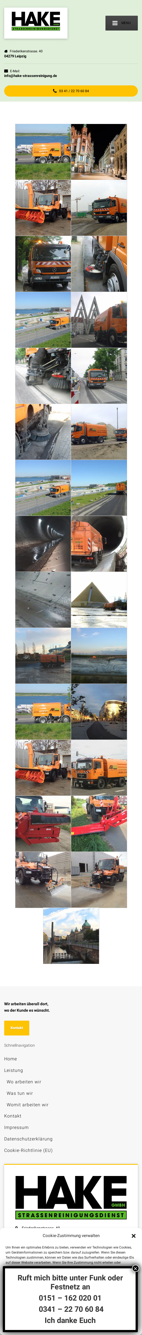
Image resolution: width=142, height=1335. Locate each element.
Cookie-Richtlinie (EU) (28, 1150)
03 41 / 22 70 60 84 (71, 91)
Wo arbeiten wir (24, 1081)
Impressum (16, 1127)
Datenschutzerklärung (28, 1139)
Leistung (13, 1070)
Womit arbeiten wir (28, 1104)
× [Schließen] (136, 1268)
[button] (133, 1236)
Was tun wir (20, 1093)
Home (10, 1059)
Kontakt (17, 1028)
